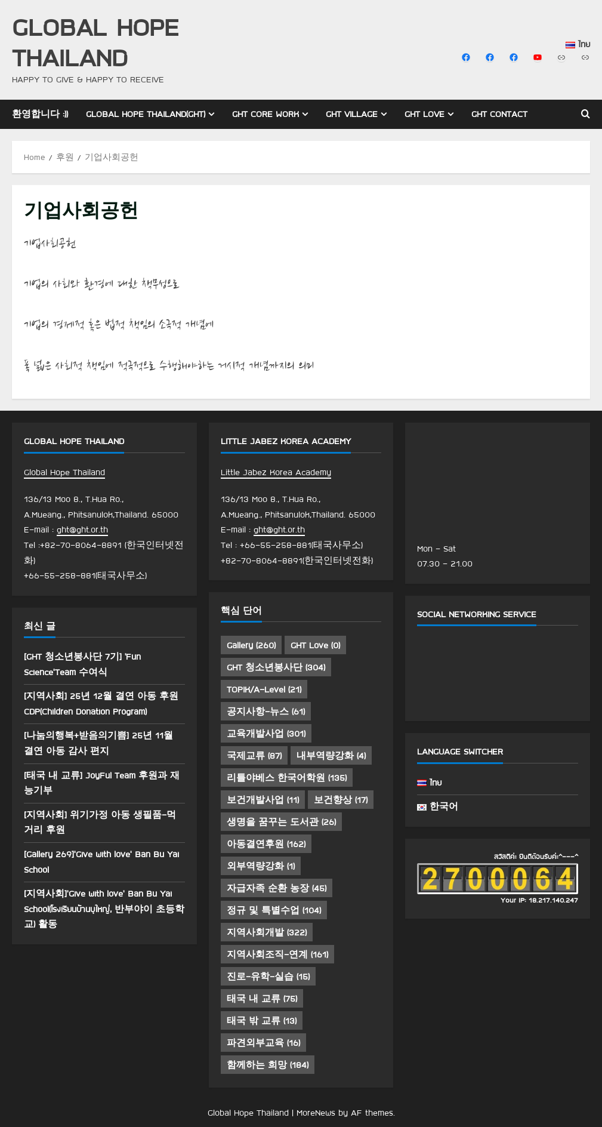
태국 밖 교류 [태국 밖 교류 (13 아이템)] (262, 1020)
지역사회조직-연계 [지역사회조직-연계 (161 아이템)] (277, 954)
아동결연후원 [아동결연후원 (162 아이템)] (266, 844)
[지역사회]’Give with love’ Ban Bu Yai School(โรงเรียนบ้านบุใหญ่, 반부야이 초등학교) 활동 (104, 908)
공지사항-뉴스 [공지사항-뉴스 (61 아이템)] (266, 711)
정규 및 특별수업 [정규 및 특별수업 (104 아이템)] (274, 910)
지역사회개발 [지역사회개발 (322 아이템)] (267, 932)
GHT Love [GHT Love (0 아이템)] (315, 645)
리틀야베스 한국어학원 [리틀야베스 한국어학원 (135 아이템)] (287, 777)
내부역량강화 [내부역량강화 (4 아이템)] (331, 755)
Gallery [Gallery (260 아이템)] (251, 645)
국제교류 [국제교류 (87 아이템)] (254, 755)
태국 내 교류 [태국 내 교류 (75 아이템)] (262, 998)
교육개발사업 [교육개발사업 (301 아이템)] (266, 733)
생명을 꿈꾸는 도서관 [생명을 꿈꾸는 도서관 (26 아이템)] (281, 822)
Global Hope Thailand (95, 41)
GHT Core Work (265, 114)
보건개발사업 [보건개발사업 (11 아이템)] (263, 800)
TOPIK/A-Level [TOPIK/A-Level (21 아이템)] (264, 689)
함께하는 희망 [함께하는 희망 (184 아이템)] (267, 1065)
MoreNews (316, 1112)
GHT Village (352, 114)
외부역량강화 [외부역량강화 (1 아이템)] (261, 866)
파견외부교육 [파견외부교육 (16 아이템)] (263, 1042)
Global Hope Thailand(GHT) (145, 114)
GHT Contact (499, 114)
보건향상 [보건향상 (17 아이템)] (341, 800)
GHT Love (424, 114)
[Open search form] (585, 114)
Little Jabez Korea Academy (276, 472)
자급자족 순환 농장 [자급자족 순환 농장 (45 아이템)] (276, 888)
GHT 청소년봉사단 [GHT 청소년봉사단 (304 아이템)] (276, 667)
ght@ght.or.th (82, 529)
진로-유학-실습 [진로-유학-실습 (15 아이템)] (268, 976)
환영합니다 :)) (40, 114)
